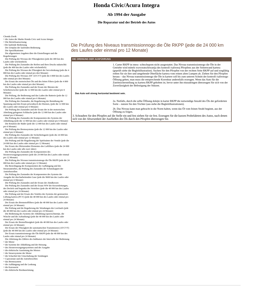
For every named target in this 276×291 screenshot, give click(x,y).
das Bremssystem (13, 261)
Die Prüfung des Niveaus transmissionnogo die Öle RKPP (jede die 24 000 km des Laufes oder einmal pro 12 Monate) (36, 161)
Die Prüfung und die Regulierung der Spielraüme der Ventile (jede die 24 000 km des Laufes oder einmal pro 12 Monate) (36, 142)
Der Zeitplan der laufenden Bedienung (22, 47)
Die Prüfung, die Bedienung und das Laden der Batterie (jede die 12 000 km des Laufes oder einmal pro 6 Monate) (35, 97)
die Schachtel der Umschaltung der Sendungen (26, 256)
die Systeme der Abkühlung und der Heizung (25, 244)
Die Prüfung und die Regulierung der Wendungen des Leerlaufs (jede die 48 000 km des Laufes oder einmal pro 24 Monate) (35, 209)
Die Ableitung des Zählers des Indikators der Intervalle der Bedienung (37, 239)
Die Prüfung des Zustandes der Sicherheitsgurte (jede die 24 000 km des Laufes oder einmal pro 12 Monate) (35, 136)
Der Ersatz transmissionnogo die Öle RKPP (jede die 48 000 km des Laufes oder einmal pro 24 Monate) (35, 235)
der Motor (9, 242)
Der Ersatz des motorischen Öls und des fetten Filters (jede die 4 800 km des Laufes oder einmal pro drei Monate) (35, 83)
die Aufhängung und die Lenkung (20, 264)
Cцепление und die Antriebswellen (21, 258)
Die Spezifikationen (14, 50)
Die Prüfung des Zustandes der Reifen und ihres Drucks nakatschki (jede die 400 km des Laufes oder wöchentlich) (35, 66)
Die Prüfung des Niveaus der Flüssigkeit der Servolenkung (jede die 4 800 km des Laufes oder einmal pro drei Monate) (36, 71)
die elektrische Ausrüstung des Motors (22, 250)
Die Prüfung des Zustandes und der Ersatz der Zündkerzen (32, 182)
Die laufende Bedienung (16, 44)
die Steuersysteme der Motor (18, 253)
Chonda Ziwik (10, 36)
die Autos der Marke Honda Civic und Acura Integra (29, 39)
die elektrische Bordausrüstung (19, 270)
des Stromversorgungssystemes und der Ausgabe (27, 247)
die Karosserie (11, 267)
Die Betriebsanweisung (15, 42)
